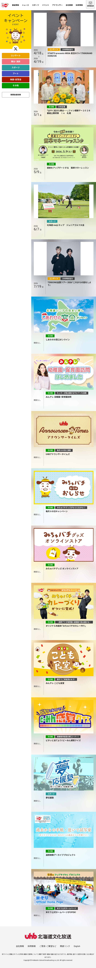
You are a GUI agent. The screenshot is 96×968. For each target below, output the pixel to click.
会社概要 (69, 5)
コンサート (16, 55)
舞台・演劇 (15, 61)
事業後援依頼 (15, 95)
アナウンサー (57, 5)
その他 (16, 85)
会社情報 (20, 946)
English (77, 946)
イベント (45, 5)
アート (16, 73)
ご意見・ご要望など (47, 946)
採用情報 (79, 5)
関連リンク (65, 946)
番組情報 (15, 5)
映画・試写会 (15, 79)
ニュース (25, 5)
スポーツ (35, 5)
